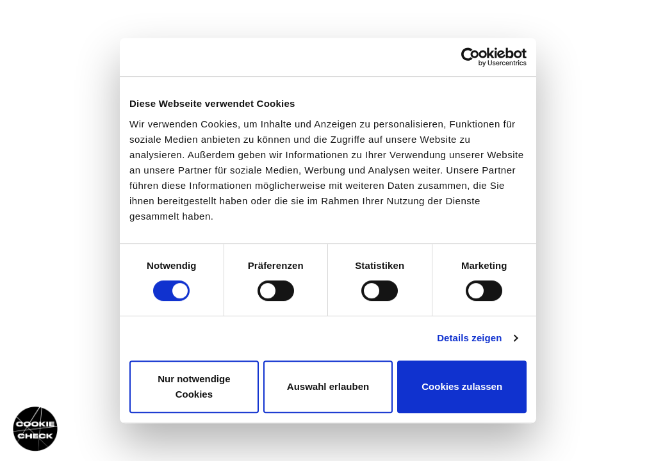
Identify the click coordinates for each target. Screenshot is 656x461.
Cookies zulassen (462, 386)
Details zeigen (469, 337)
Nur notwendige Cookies (194, 386)
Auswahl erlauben (328, 386)
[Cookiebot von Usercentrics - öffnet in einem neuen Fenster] (470, 57)
